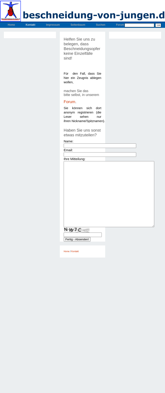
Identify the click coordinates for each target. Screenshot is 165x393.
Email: (68, 150)
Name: (68, 141)
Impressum (53, 24)
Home (11, 24)
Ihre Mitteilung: (74, 159)
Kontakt (30, 24)
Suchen (100, 24)
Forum (120, 24)
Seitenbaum (78, 24)
